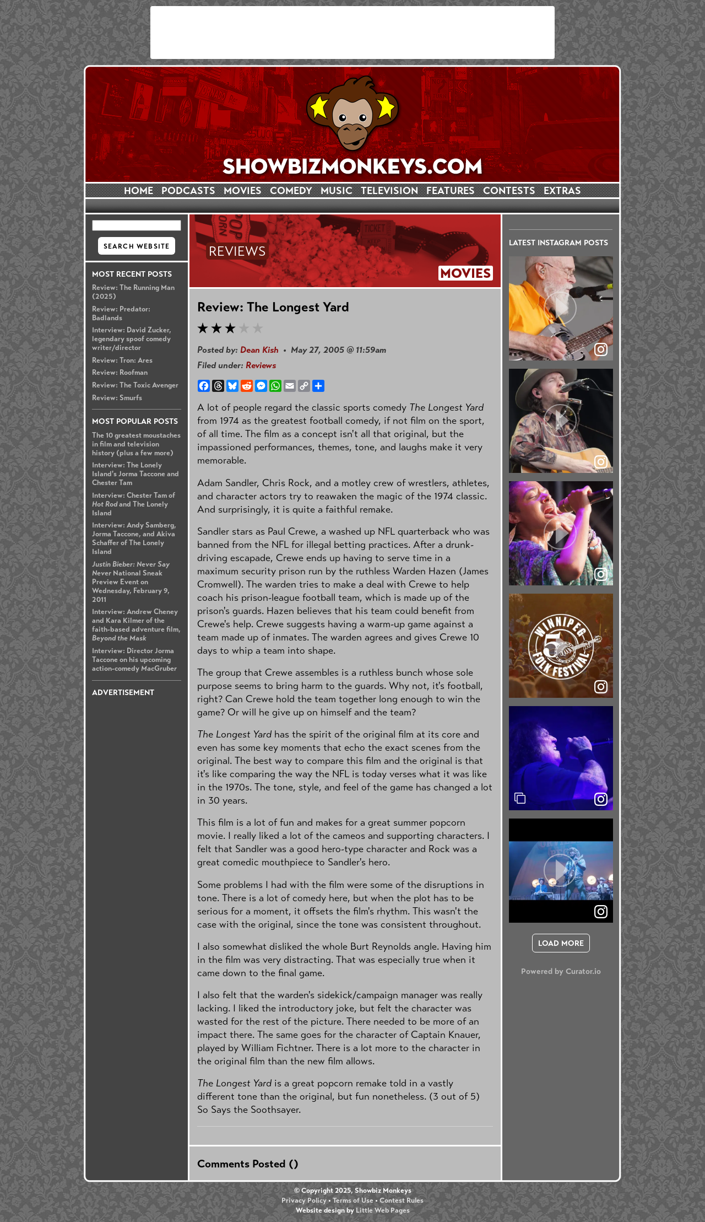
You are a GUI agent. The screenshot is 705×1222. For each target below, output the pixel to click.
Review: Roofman (120, 372)
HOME (138, 191)
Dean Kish (259, 349)
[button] (561, 308)
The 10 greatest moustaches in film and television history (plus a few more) (136, 444)
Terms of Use (353, 1200)
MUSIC (336, 191)
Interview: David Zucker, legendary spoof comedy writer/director (131, 339)
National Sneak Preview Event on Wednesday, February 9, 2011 (131, 582)
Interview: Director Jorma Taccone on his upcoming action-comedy (134, 660)
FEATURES (450, 191)
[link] (601, 799)
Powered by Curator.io (561, 971)
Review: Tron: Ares (122, 360)
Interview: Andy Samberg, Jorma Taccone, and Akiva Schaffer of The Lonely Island (134, 538)
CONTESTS (509, 191)
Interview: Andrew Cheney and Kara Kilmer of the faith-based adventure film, (136, 625)
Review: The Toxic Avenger (135, 385)
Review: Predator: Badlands (121, 313)
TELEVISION (389, 191)
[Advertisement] (352, 32)
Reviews (261, 365)
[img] (561, 758)
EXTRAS (562, 191)
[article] (561, 308)
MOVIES (243, 191)
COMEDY (291, 191)
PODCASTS (188, 191)
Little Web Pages (383, 1210)
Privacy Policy (304, 1200)
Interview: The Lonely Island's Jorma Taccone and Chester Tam (135, 474)
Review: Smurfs (117, 398)
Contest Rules (401, 1200)
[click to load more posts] (561, 943)
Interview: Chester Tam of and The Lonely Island (133, 504)
